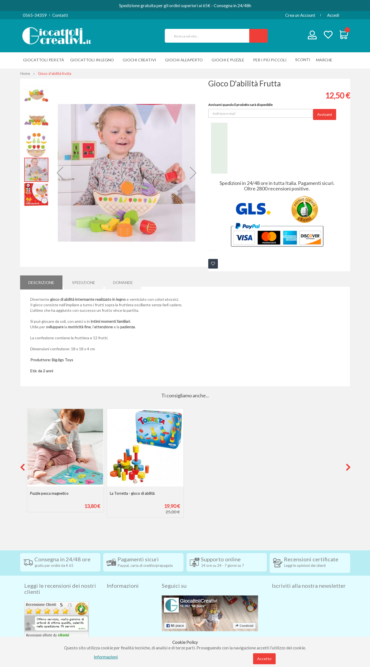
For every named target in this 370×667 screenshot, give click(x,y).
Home (25, 73)
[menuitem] (325, 60)
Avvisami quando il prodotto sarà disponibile (240, 105)
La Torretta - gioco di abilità (132, 493)
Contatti (60, 15)
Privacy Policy (120, 621)
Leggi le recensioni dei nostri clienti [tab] (60, 579)
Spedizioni (116, 588)
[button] (60, 173)
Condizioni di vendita (126, 597)
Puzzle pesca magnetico (49, 493)
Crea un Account (300, 15)
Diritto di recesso (123, 605)
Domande (123, 280)
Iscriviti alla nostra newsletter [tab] (309, 576)
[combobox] (209, 36)
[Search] (258, 36)
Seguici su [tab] (174, 576)
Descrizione (41, 280)
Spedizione (83, 280)
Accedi (333, 15)
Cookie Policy (119, 630)
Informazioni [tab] (123, 576)
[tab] (41, 280)
